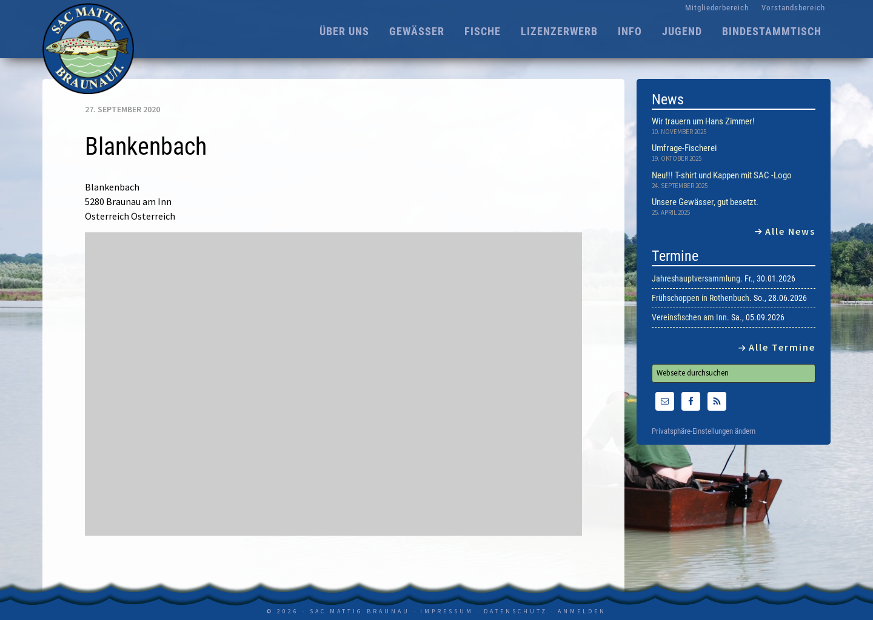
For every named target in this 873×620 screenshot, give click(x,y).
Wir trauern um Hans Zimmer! (703, 121)
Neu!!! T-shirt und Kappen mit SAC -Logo (722, 175)
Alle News (790, 231)
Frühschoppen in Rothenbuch (700, 298)
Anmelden (582, 611)
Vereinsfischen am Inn (689, 317)
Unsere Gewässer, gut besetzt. (705, 202)
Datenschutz (515, 611)
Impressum (446, 611)
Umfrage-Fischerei (684, 148)
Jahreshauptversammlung (696, 278)
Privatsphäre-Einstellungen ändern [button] (703, 431)
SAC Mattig (90, 48)
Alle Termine (782, 347)
